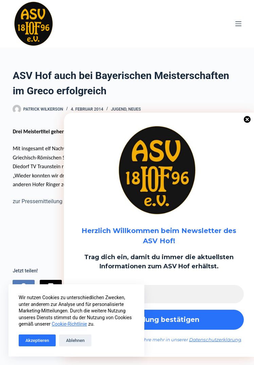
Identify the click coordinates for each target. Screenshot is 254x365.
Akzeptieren (37, 340)
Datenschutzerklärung (215, 340)
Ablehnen (75, 340)
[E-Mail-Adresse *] (159, 294)
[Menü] (238, 24)
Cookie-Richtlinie (69, 324)
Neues (134, 109)
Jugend (118, 109)
